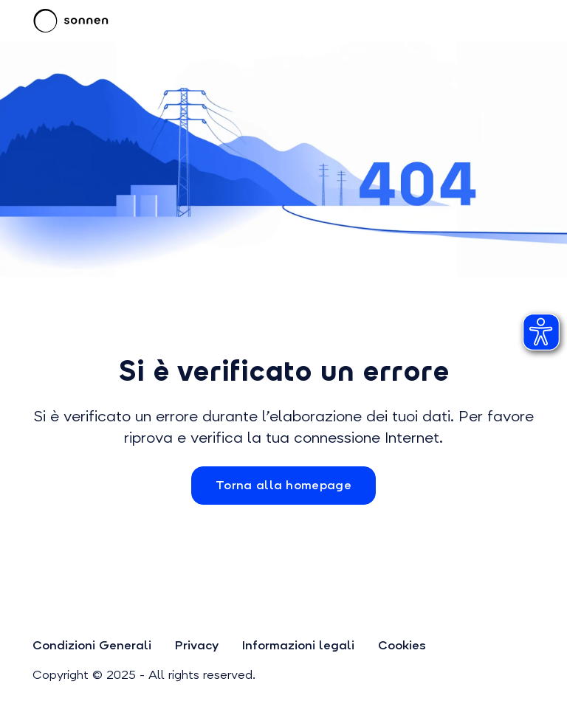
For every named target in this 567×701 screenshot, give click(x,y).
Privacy (197, 645)
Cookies (402, 645)
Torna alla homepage (283, 485)
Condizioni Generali (91, 645)
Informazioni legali (298, 645)
